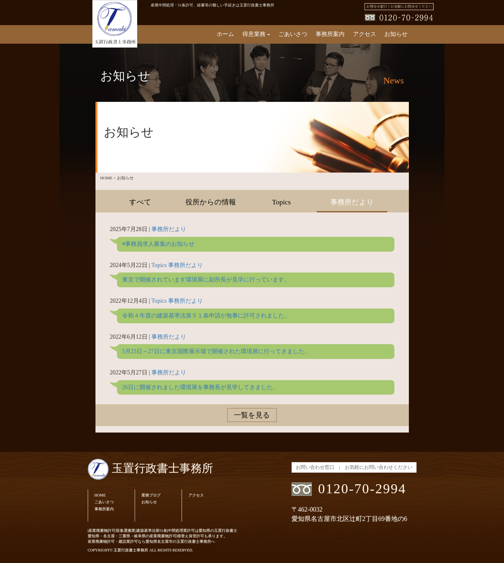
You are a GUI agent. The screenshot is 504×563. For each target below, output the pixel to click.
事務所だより (352, 202)
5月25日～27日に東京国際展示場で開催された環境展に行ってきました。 (216, 351)
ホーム (225, 34)
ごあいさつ (292, 34)
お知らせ (396, 34)
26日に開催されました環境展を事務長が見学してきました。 (200, 387)
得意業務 (256, 34)
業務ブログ (151, 495)
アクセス (364, 34)
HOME (100, 495)
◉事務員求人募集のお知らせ (158, 244)
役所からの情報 (210, 202)
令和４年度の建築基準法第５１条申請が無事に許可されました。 (206, 315)
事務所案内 (330, 34)
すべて (140, 202)
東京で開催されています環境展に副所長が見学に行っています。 (206, 279)
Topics (281, 202)
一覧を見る (252, 415)
